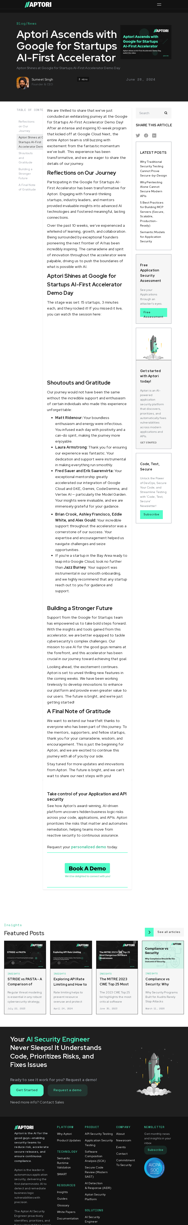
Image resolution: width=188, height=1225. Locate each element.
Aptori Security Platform (95, 1197)
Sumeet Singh (42, 79)
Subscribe (151, 514)
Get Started (27, 1090)
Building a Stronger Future (25, 173)
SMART (62, 1174)
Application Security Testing (99, 1142)
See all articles (169, 932)
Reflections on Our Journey (26, 126)
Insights (62, 1192)
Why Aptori (64, 1134)
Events (121, 1147)
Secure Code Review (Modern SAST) (96, 1172)
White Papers (66, 1212)
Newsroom (123, 1140)
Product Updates (69, 1140)
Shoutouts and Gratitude (26, 157)
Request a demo (68, 1090)
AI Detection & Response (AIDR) (98, 1185)
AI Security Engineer (92, 1219)
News (32, 23)
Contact (121, 1154)
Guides (62, 1198)
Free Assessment (153, 313)
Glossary (63, 1205)
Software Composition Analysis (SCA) (95, 1156)
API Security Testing (99, 1134)
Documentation (68, 1218)
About (120, 1134)
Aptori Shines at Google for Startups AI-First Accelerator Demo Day (37, 141)
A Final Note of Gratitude (27, 187)
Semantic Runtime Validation (64, 1162)
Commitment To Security (125, 1162)
